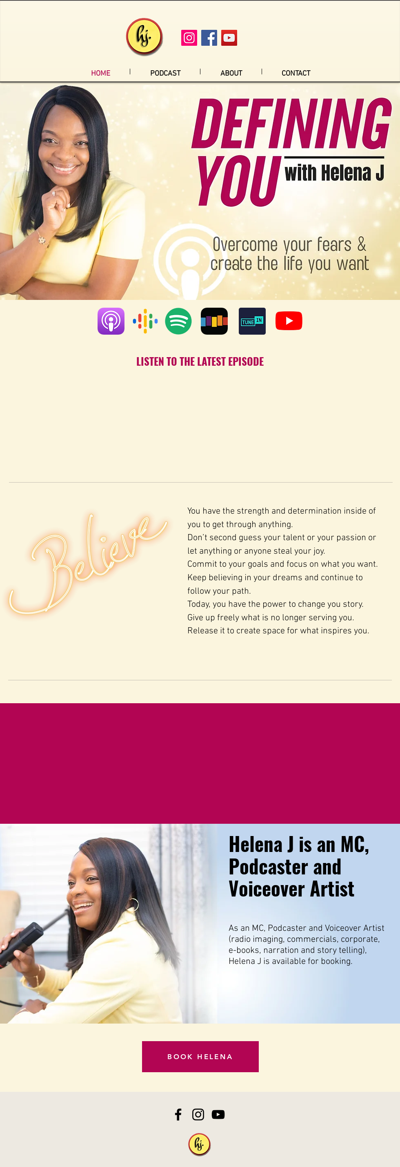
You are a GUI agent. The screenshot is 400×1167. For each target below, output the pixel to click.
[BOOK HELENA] (200, 1056)
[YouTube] (229, 38)
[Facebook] (209, 38)
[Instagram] (189, 38)
